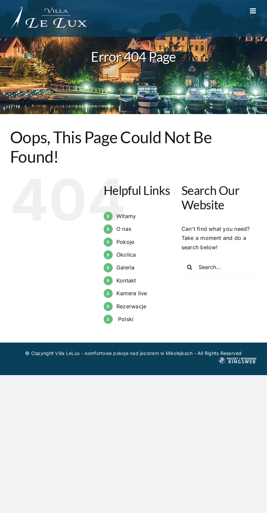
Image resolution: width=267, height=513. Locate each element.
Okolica (126, 254)
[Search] (189, 267)
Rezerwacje (131, 306)
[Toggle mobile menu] (253, 10)
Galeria (125, 267)
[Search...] (219, 267)
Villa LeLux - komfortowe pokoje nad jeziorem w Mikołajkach (124, 353)
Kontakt (126, 280)
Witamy (126, 216)
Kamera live (131, 293)
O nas (123, 228)
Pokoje (125, 242)
